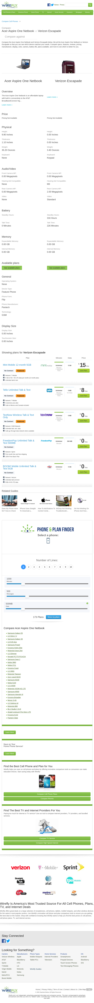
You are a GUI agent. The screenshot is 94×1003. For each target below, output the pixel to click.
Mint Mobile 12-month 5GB (17, 365)
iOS (77, 962)
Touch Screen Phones (64, 962)
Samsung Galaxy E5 (15, 633)
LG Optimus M (13, 703)
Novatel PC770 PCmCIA (17, 657)
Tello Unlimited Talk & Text (17, 390)
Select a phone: (48, 535)
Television (45, 959)
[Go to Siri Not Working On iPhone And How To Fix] (82, 500)
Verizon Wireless (7, 957)
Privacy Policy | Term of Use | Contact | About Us (60, 988)
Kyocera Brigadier (14, 697)
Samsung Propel (14, 645)
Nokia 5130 (12, 683)
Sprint (4, 962)
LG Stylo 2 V (12, 636)
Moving (87, 12)
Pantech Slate (13, 718)
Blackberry (79, 959)
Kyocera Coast (13, 668)
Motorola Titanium (14, 674)
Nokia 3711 (12, 665)
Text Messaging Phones (65, 965)
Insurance (70, 12)
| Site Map (82, 988)
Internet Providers (48, 957)
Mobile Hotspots (34, 957)
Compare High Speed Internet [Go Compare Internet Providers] (47, 843)
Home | (38, 988)
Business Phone (23, 12)
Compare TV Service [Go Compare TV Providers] (47, 838)
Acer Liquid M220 (14, 677)
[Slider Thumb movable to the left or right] (23, 584)
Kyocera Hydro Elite (15, 648)
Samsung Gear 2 (14, 659)
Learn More (9, 732)
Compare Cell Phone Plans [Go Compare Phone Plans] (47, 794)
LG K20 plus (12, 642)
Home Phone (35, 12)
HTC (17, 962)
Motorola (19, 968)
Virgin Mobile (6, 968)
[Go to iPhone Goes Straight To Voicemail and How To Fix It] (27, 500)
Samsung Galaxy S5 (15, 639)
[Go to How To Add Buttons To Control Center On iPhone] (45, 500)
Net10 (4, 971)
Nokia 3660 (12, 662)
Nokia (18, 971)
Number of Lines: (47, 560)
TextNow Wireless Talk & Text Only (18, 416)
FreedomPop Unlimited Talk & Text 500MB (18, 441)
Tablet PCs (32, 959)
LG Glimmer (12, 654)
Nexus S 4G (12, 700)
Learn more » (7, 105)
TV (43, 12)
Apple (18, 957)
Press (62, 5)
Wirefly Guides (81, 965)
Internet (49, 12)
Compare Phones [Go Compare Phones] (47, 799)
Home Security (59, 12)
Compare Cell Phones (10, 21)
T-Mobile (5, 965)
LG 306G (11, 671)
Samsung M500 (13, 692)
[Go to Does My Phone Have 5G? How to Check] (9, 500)
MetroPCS (5, 974)
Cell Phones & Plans (9, 12)
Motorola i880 (13, 706)
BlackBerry (19, 959)
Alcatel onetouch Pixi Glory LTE (19, 712)
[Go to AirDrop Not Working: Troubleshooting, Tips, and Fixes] (63, 500)
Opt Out (89, 988)
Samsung (19, 974)
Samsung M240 (13, 680)
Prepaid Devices (62, 959)
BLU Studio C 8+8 (14, 709)
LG (17, 965)
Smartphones (61, 957)
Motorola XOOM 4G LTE (17, 689)
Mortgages (79, 12)
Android (78, 957)
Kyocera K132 (13, 715)
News (56, 5)
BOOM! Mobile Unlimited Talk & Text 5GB (19, 467)
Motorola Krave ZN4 (15, 651)
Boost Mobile (6, 977)
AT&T (4, 959)
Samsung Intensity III (15, 694)
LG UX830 (11, 686)
